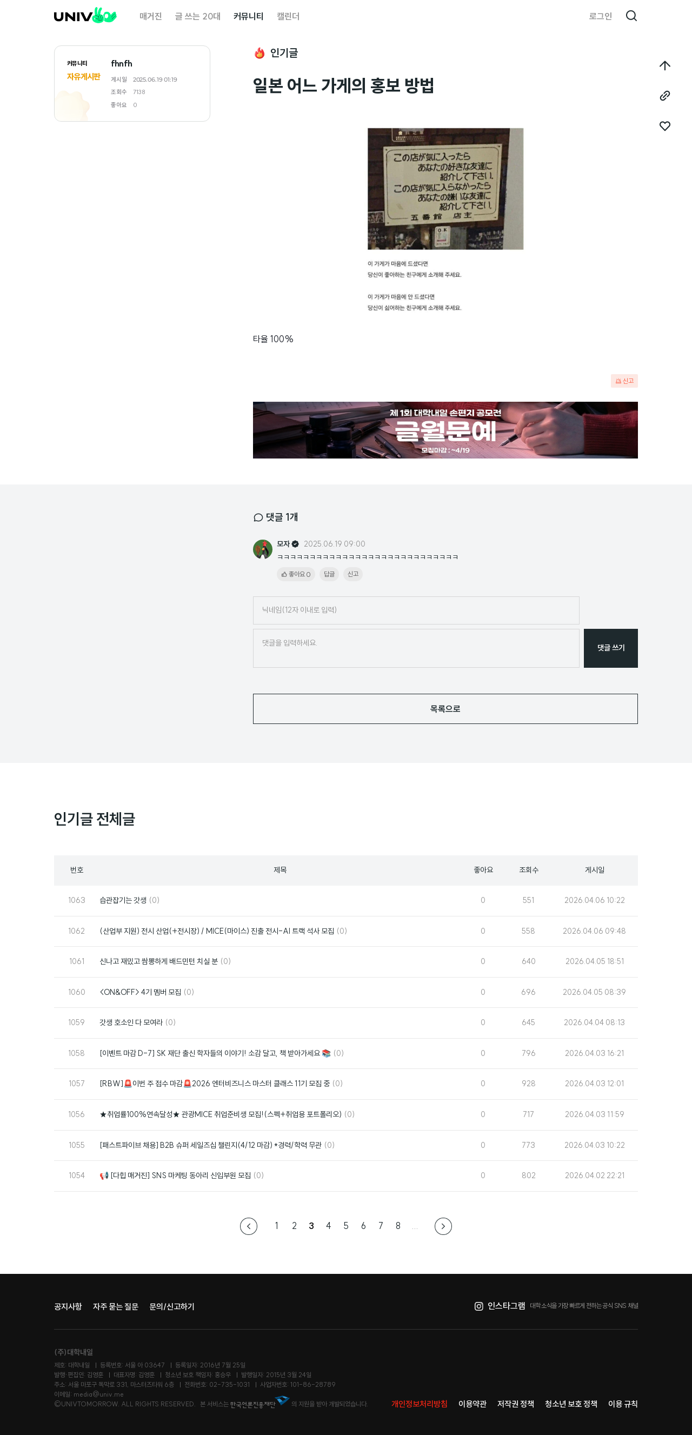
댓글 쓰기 (611, 648)
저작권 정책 (515, 1404)
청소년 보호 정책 (571, 1404)
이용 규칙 (623, 1404)
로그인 (600, 16)
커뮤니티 (249, 16)
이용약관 (472, 1404)
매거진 (150, 16)
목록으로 (445, 708)
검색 (631, 16)
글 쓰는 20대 (198, 16)
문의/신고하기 (172, 1306)
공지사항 (68, 1306)
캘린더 (288, 16)
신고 (624, 381)
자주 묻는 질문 (115, 1306)
